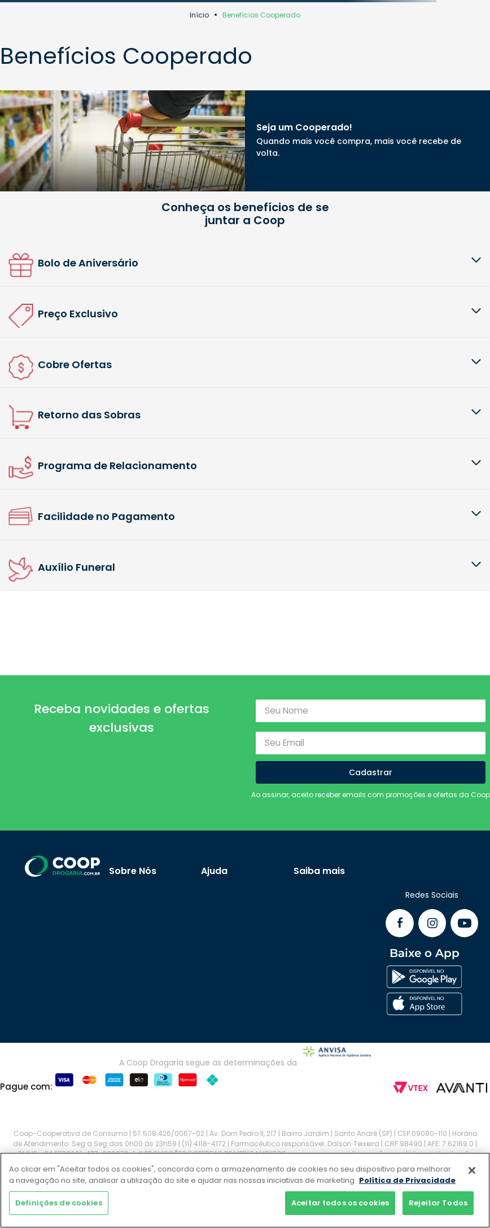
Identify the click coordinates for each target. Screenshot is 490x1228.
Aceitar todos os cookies (340, 1203)
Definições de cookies (58, 1203)
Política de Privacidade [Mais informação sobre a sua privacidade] (407, 1180)
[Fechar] (472, 1170)
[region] (245, 1190)
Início (199, 15)
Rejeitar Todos (438, 1203)
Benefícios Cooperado (261, 15)
